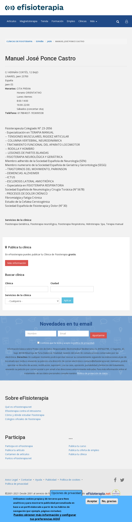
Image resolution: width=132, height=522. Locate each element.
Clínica (9, 283)
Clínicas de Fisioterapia (19, 41)
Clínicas (82, 21)
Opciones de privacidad (66, 493)
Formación (57, 21)
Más (93, 21)
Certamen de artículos (17, 454)
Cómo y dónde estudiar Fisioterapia (24, 415)
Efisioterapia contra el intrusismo (23, 411)
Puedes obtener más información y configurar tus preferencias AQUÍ (45, 517)
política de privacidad (83, 343)
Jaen (49, 41)
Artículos (11, 21)
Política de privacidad (16, 483)
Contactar (26, 479)
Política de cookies (70, 479)
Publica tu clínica (78, 454)
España (40, 41)
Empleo (71, 21)
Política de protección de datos (92, 373)
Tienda (44, 21)
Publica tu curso (77, 446)
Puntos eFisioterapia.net (18, 458)
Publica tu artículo (15, 450)
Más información (16, 263)
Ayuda (38, 479)
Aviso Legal (11, 479)
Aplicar (67, 300)
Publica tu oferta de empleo (84, 450)
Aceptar (92, 501)
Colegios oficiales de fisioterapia (22, 419)
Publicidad (50, 479)
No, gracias (109, 501)
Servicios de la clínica (18, 295)
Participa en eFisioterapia (19, 446)
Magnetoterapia (28, 21)
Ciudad (54, 283)
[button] (127, 21)
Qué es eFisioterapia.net (18, 406)
